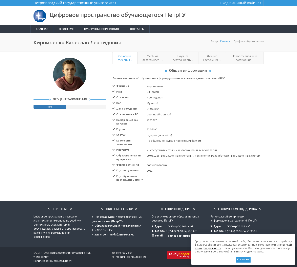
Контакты (136, 29)
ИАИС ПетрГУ (103, 230)
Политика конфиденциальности (53, 261)
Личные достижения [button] (212, 58)
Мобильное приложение (131, 257)
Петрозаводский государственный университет (75, 2)
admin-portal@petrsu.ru (183, 235)
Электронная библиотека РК (114, 234)
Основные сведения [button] (125, 58)
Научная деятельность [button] (183, 58)
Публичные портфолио (101, 29)
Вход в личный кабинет (240, 2)
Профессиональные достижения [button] (245, 58)
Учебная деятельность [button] (152, 58)
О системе (66, 29)
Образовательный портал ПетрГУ (117, 225)
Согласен (243, 259)
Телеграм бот (124, 252)
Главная (42, 29)
